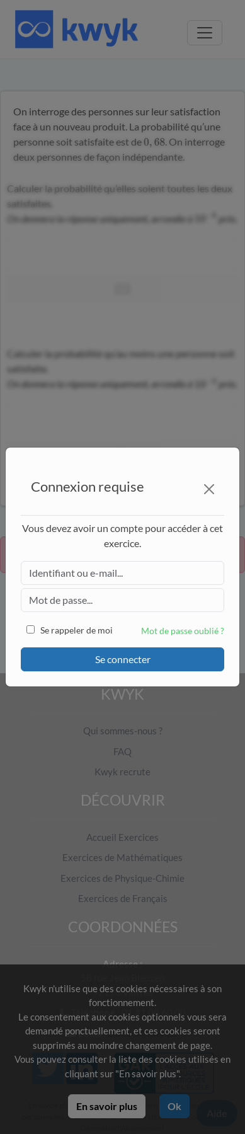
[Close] (209, 489)
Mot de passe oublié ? (182, 630)
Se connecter (123, 659)
